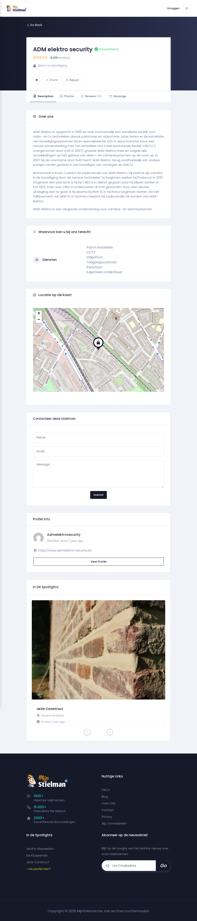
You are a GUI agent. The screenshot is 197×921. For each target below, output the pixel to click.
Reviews (96, 96)
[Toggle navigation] (186, 8)
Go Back (34, 25)
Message (125, 96)
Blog (105, 797)
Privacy (107, 817)
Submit (98, 495)
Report (72, 80)
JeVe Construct (49, 708)
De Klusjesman (37, 855)
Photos (70, 96)
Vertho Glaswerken (40, 849)
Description (44, 96)
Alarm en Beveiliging (52, 65)
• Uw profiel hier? (38, 869)
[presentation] (87, 732)
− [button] (38, 320)
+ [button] (38, 313)
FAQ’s (106, 790)
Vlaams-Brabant (52, 715)
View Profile (98, 562)
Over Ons (108, 803)
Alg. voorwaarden (114, 823)
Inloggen (172, 8)
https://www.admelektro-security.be (65, 550)
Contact (108, 810)
